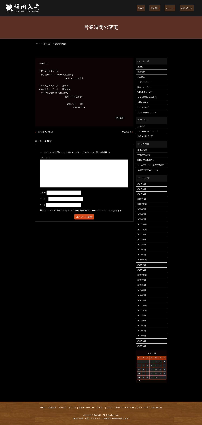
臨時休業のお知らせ (45, 132)
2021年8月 (141, 240)
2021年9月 (141, 234)
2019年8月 (141, 280)
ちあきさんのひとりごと (147, 131)
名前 (43, 193)
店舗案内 (141, 72)
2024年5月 (141, 189)
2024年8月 (141, 184)
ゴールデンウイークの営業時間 (150, 165)
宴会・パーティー (86, 408)
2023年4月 (141, 199)
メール (44, 199)
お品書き (141, 77)
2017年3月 (141, 341)
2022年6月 (141, 219)
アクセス (62, 408)
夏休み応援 (126, 132)
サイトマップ (143, 107)
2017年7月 (141, 326)
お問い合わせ (188, 8)
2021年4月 (141, 245)
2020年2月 (141, 270)
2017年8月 (141, 321)
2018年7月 (141, 300)
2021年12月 (142, 224)
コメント (45, 158)
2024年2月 (141, 194)
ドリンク (72, 408)
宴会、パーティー (145, 87)
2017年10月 (142, 310)
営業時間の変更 (144, 155)
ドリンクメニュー (145, 82)
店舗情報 (158, 8)
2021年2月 (141, 255)
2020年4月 (141, 265)
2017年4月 (141, 336)
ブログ (109, 408)
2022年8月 (141, 214)
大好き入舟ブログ (145, 136)
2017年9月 (141, 316)
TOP (37, 44)
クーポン (100, 408)
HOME (147, 8)
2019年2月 (141, 290)
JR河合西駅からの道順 (146, 97)
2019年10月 (142, 275)
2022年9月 (141, 209)
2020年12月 (142, 260)
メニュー (172, 8)
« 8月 (138, 380)
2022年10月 (142, 204)
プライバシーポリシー (146, 112)
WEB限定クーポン (145, 92)
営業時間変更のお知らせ (147, 170)
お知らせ (47, 44)
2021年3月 (141, 250)
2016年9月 (141, 346)
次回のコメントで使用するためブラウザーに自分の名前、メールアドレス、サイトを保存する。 (82, 211)
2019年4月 (141, 285)
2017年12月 (142, 305)
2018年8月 (141, 295)
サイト (43, 205)
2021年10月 (142, 229)
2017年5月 (141, 331)
